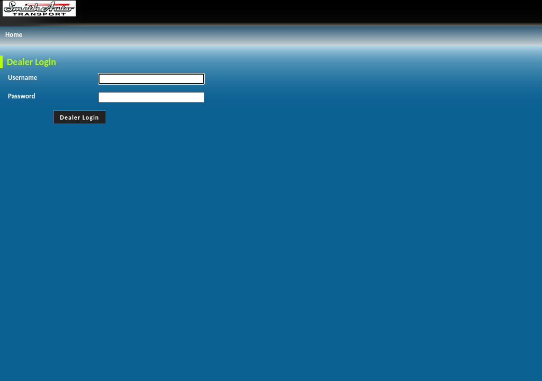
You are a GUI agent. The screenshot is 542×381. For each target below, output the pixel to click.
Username (22, 77)
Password (21, 96)
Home (13, 35)
